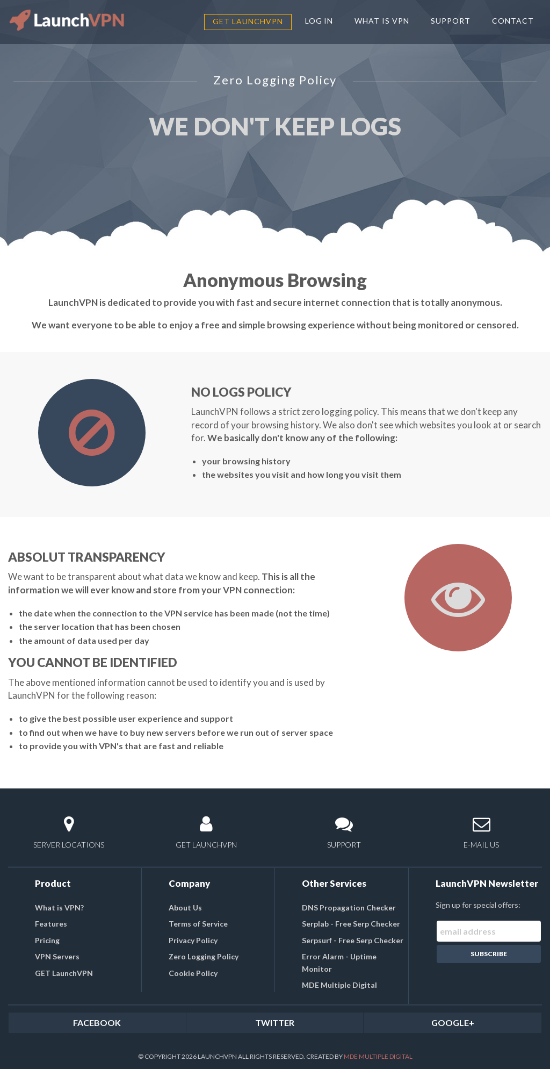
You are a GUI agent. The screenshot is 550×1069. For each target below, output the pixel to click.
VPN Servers (57, 956)
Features (51, 923)
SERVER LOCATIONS (68, 832)
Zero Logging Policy (203, 956)
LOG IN (319, 20)
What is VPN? (59, 907)
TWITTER (274, 1022)
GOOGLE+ (452, 1022)
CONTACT (513, 20)
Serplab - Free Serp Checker (351, 923)
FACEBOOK (97, 1022)
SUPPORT (451, 20)
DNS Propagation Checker (349, 907)
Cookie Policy (193, 973)
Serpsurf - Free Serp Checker (352, 940)
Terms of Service (198, 923)
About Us (185, 907)
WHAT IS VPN (381, 20)
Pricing (47, 940)
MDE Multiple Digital (339, 984)
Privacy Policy (193, 940)
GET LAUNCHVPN (206, 832)
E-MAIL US (481, 832)
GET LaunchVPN (248, 21)
